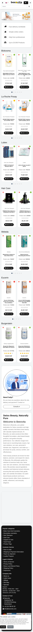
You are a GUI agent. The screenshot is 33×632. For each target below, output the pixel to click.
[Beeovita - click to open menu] (30, 2)
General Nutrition (24, 343)
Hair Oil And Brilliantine (24, 252)
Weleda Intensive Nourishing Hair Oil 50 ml (24, 255)
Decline (10, 627)
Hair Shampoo (8, 535)
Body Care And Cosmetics (12, 531)
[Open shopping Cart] (26, 2)
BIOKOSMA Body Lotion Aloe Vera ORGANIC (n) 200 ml (24, 74)
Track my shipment (9, 554)
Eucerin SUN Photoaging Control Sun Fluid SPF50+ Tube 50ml (24, 301)
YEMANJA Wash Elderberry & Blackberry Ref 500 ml (9, 211)
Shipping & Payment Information (14, 552)
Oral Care (7, 537)
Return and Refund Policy (12, 566)
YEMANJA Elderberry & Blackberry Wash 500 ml (25, 211)
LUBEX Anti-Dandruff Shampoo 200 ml (9, 166)
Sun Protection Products (8, 116)
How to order (8, 549)
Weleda (8, 252)
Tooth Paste (7, 542)
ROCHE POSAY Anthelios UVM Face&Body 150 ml (24, 120)
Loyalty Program (9, 556)
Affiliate (6, 580)
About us (6, 576)
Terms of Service (9, 562)
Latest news (7, 578)
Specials (6, 584)
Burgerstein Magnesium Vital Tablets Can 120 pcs (8, 347)
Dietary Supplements (9, 343)
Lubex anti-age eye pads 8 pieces (24, 166)
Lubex (24, 162)
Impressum (7, 570)
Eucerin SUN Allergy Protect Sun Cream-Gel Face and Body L (8, 301)
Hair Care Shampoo (8, 162)
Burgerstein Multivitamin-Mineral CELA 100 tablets (24, 347)
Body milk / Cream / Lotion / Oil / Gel (24, 71)
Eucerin (8, 297)
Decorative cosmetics (10, 533)
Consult (16, 406)
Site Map (6, 582)
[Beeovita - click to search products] (29, 6)
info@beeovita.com (10, 609)
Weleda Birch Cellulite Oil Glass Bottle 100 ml (9, 255)
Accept (3, 627)
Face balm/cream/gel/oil (8, 71)
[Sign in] (2, 2)
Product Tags (8, 544)
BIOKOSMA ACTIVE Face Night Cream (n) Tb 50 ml (8, 74)
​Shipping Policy (8, 568)
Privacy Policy (8, 564)
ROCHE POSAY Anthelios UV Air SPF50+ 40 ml (9, 120)
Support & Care (8, 539)
